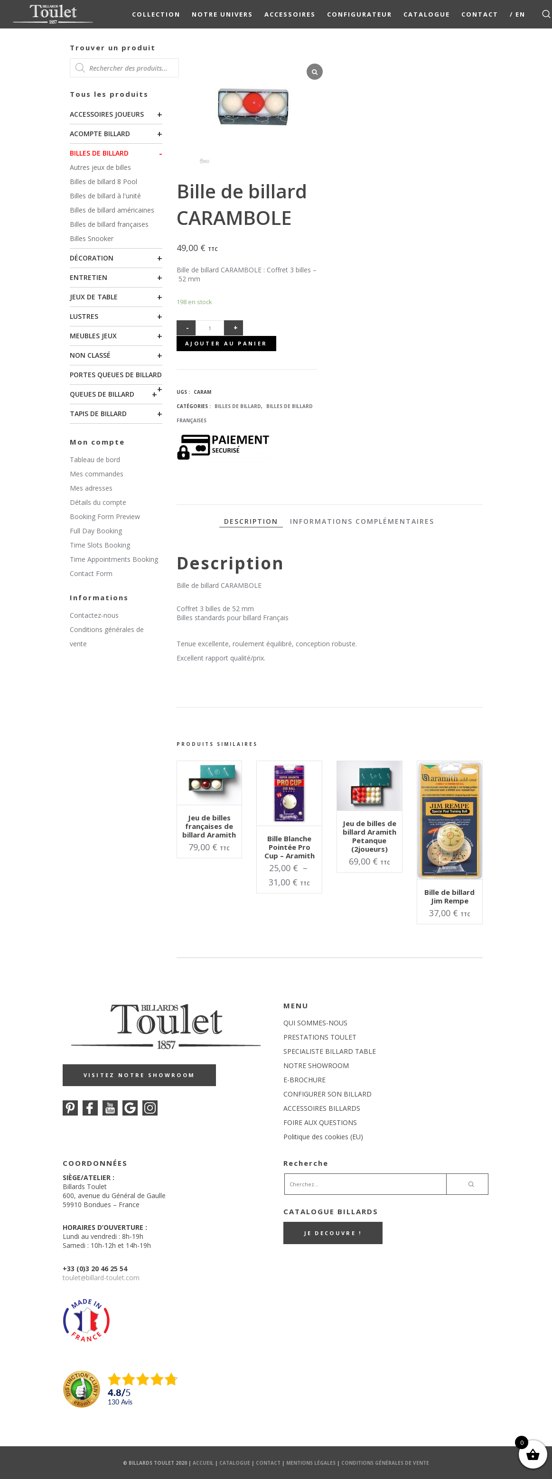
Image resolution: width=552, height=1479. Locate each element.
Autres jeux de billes (100, 167)
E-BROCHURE (304, 1079)
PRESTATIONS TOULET (319, 1036)
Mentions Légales (311, 1462)
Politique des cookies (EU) (323, 1136)
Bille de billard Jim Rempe (449, 895)
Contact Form (91, 573)
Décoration (91, 257)
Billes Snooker (91, 238)
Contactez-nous (94, 615)
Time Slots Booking (100, 544)
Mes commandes (96, 473)
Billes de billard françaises (109, 224)
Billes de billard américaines (112, 209)
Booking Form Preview (105, 516)
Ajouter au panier (226, 342)
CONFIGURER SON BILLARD (327, 1093)
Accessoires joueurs (107, 114)
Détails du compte (98, 502)
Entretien (88, 277)
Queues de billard (102, 394)
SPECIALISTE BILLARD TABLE (329, 1050)
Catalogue (426, 14)
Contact (479, 14)
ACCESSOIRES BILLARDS (321, 1107)
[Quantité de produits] (210, 327)
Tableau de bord (95, 459)
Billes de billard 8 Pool (103, 181)
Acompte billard (100, 133)
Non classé (90, 355)
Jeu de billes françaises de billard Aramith (209, 825)
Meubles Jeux (93, 335)
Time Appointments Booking (114, 559)
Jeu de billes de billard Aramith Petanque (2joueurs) (369, 835)
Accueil (203, 1462)
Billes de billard (99, 153)
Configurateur (359, 14)
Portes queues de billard (116, 374)
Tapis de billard (98, 413)
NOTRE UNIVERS (222, 14)
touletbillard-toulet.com (101, 1277)
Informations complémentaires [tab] (362, 520)
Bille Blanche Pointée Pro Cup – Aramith (289, 846)
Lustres (84, 316)
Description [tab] (251, 520)
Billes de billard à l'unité (105, 195)
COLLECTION (156, 14)
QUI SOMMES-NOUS (315, 1022)
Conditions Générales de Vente (385, 1462)
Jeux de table (94, 296)
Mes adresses (91, 488)
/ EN (517, 14)
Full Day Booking (96, 530)
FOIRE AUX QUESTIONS (320, 1121)
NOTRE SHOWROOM (316, 1065)
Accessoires (290, 14)
